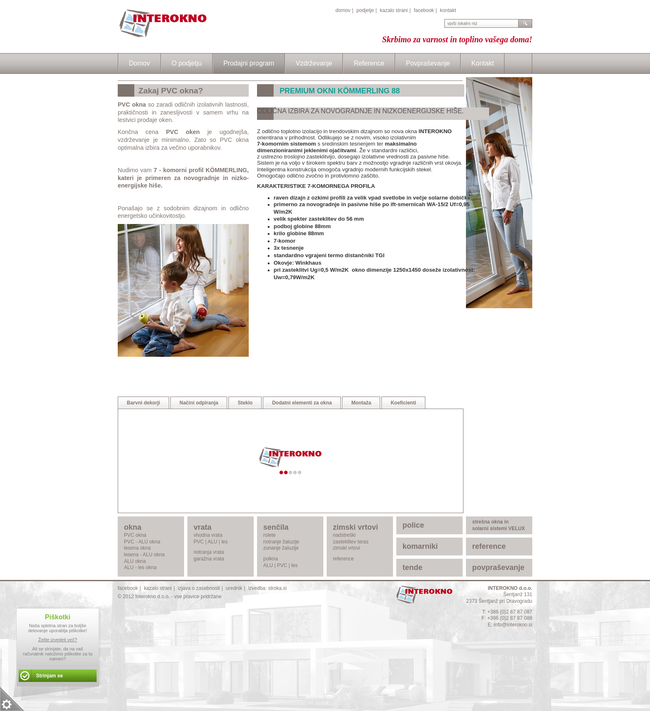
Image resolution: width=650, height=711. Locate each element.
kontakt (448, 10)
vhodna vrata (208, 535)
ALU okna (135, 561)
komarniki (420, 546)
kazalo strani (393, 10)
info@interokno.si (513, 625)
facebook (424, 10)
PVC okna (135, 535)
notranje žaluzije (281, 542)
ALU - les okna (140, 567)
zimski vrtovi (355, 527)
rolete (269, 535)
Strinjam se (49, 676)
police (413, 525)
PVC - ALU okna (142, 542)
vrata (202, 527)
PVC (199, 542)
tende (412, 567)
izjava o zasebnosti (199, 588)
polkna (270, 559)
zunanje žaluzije (280, 548)
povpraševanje (498, 567)
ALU (212, 542)
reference (343, 559)
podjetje (365, 10)
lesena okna (137, 548)
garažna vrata (209, 559)
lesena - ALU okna (144, 555)
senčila (276, 527)
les (224, 542)
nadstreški (344, 535)
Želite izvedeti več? (57, 639)
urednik (234, 588)
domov (342, 10)
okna (132, 527)
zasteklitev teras (351, 542)
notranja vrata (209, 552)
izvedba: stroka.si (267, 588)
